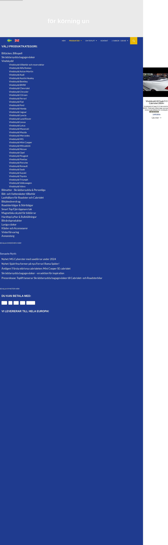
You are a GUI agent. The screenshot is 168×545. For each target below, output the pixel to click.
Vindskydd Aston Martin (21, 71)
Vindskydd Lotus (17, 125)
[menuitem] (9, 40)
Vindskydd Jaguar (18, 112)
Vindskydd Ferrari (18, 98)
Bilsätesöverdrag (11, 201)
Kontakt (104, 41)
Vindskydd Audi (16, 74)
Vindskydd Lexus (17, 122)
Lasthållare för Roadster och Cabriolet (23, 197)
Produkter (74, 41)
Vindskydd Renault (18, 166)
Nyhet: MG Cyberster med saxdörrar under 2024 (29, 259)
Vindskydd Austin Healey (21, 78)
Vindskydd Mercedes (19, 135)
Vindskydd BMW (17, 85)
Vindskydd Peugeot (18, 156)
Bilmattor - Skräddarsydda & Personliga (23, 189)
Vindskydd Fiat (16, 101)
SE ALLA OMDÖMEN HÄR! (11, 243)
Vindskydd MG (16, 139)
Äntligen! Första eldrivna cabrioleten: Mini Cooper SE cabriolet (36, 268)
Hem (63, 41)
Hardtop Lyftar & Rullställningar (19, 216)
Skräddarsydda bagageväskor (18, 57)
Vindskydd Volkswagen (20, 183)
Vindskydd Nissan (18, 149)
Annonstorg (8, 235)
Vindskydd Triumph (18, 179)
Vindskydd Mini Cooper (20, 142)
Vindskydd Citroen (18, 95)
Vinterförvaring (10, 232)
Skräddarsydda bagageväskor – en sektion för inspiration (33, 273)
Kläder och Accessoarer (15, 228)
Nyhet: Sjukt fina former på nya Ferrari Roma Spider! (30, 263)
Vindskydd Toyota (18, 176)
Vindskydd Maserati (19, 128)
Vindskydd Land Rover (20, 118)
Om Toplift (90, 41)
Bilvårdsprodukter (12, 220)
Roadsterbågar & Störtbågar (17, 205)
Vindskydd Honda (17, 108)
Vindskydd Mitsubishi (19, 145)
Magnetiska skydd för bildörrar (19, 212)
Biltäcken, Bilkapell (12, 53)
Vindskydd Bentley (18, 81)
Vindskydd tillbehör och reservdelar (26, 64)
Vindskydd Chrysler (18, 91)
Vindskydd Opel (17, 152)
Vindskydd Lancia (17, 115)
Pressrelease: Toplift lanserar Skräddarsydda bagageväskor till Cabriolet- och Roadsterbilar (52, 278)
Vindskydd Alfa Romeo (20, 68)
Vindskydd (8, 61)
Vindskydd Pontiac (18, 159)
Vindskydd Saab (17, 169)
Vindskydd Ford (16, 105)
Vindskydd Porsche (18, 162)
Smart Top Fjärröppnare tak (17, 209)
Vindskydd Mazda (18, 132)
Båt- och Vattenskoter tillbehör (18, 193)
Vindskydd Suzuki (17, 172)
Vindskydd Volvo (17, 186)
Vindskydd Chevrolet (19, 88)
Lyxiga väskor (9, 224)
